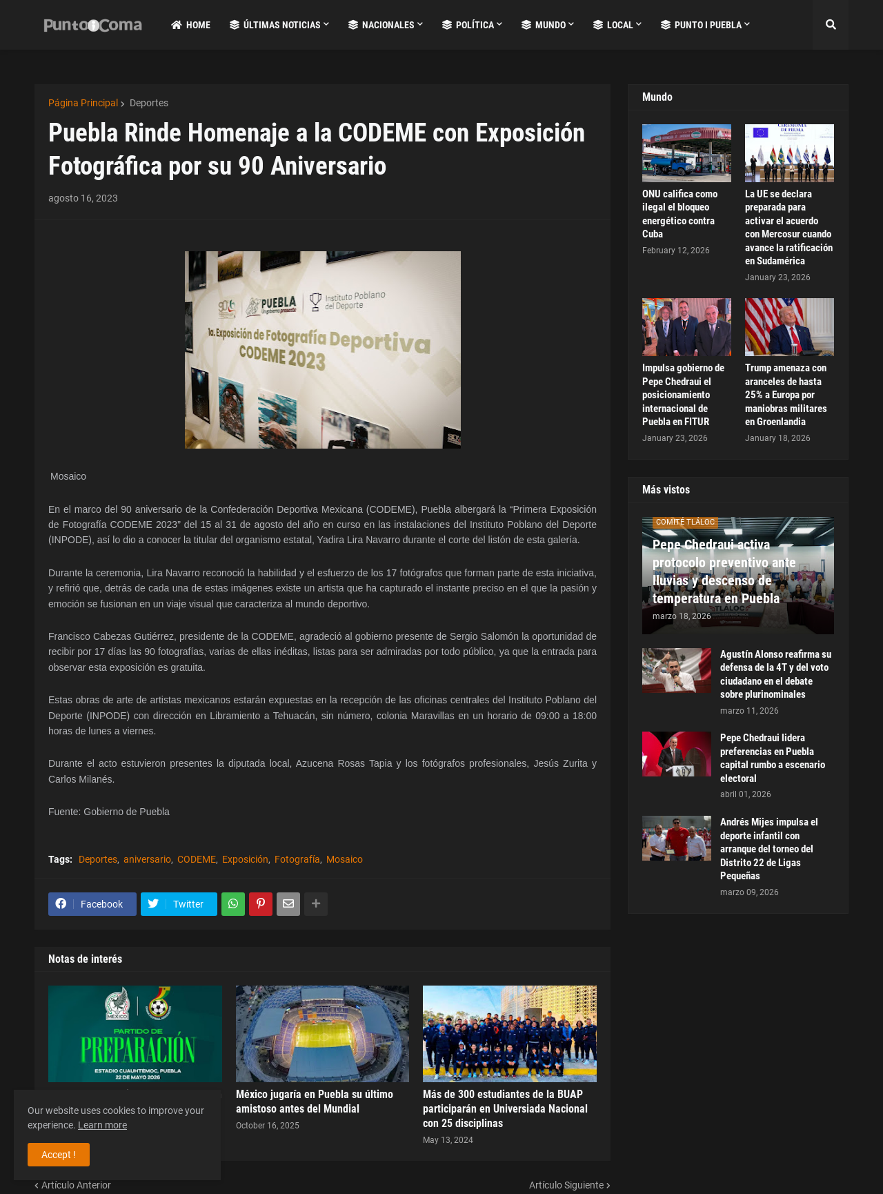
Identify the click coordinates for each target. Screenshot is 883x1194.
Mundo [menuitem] (544, 24)
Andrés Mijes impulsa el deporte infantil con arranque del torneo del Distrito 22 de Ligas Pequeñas (769, 849)
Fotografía (297, 859)
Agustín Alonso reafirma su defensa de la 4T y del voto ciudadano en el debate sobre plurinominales (775, 674)
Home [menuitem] (190, 24)
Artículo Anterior (76, 1185)
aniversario (147, 859)
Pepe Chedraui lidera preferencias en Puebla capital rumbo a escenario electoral (772, 758)
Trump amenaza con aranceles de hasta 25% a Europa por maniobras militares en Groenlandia (786, 395)
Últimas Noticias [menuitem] (275, 24)
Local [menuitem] (613, 24)
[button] (831, 25)
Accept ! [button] (58, 1154)
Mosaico (344, 859)
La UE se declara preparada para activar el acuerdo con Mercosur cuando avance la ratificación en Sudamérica (789, 228)
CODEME (196, 859)
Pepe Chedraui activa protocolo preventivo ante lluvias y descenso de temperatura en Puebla (724, 571)
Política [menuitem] (468, 24)
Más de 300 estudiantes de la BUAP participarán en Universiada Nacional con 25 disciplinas (505, 1109)
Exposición (245, 859)
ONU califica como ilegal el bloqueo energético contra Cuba (679, 214)
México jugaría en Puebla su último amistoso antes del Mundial (314, 1101)
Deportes (148, 103)
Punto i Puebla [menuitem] (701, 24)
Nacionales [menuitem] (381, 24)
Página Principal (83, 103)
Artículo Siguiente (566, 1185)
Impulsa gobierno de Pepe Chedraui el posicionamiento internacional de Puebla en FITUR (683, 395)
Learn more (102, 1125)
